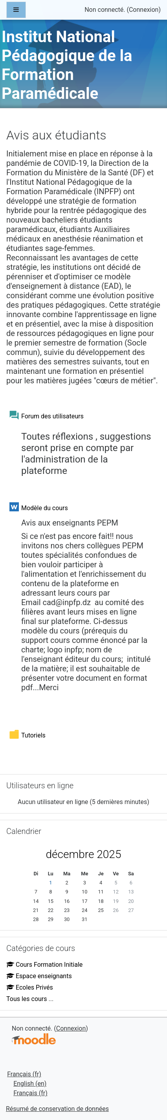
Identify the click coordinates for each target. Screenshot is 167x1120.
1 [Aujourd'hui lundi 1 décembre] (50, 883)
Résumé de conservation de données (57, 1109)
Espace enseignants (39, 976)
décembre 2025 (83, 854)
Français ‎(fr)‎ (24, 1074)
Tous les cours (26, 999)
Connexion (143, 9)
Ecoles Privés (29, 987)
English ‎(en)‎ (29, 1083)
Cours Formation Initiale (44, 964)
